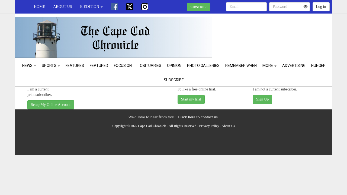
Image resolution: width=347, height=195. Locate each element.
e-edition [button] (91, 7)
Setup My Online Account (51, 105)
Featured (99, 65)
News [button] (29, 65)
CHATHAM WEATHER (282, 32)
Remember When (241, 65)
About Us (62, 7)
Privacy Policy (209, 126)
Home (39, 7)
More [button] (269, 65)
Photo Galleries (203, 65)
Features (75, 65)
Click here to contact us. (198, 117)
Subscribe (174, 80)
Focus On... (124, 65)
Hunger (318, 65)
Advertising (294, 65)
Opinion (174, 65)
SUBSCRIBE (198, 7)
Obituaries (150, 65)
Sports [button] (51, 65)
